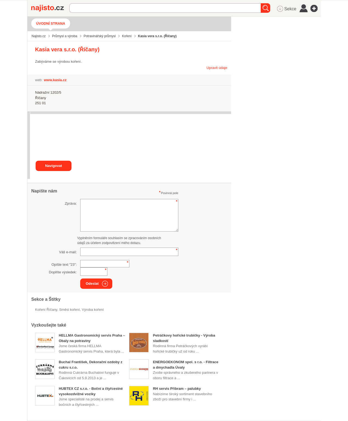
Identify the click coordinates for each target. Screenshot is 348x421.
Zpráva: (71, 203)
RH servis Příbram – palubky (177, 389)
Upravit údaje (216, 68)
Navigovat (53, 166)
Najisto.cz (50, 8)
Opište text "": (64, 264)
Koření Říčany (46, 310)
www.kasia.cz (55, 80)
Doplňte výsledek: (63, 272)
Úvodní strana (50, 23)
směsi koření (69, 310)
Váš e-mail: (68, 252)
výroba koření (93, 310)
